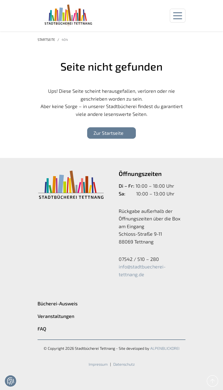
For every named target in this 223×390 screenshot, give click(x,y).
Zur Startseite (108, 133)
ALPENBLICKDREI (164, 348)
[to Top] (212, 381)
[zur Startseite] (68, 15)
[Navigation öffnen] (177, 16)
